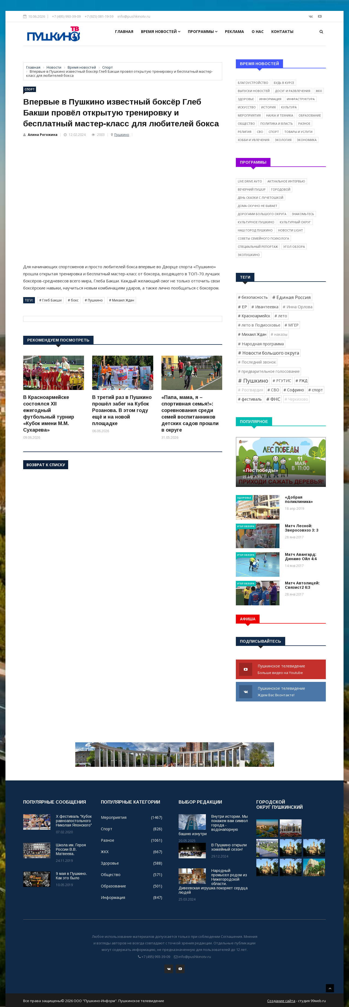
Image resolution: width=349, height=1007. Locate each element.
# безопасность (253, 297)
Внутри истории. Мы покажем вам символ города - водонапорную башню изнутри (213, 825)
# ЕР (242, 306)
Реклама (234, 31)
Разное (304, 123)
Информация (270, 99)
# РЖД (301, 380)
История (268, 107)
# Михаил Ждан (121, 300)
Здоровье (246, 99)
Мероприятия (249, 115)
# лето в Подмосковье (259, 325)
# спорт (315, 389)
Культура (289, 107)
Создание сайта (281, 999)
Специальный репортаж (258, 247)
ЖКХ (319, 91)
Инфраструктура (301, 99)
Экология (283, 140)
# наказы (279, 334)
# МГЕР (292, 325)
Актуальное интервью (286, 181)
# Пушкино (94, 300)
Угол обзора (294, 247)
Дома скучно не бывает (257, 206)
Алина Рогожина (43, 134)
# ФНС (273, 399)
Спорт (30, 89)
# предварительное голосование (269, 371)
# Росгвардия (250, 389)
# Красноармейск (254, 315)
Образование (310, 115)
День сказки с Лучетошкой (260, 198)
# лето (281, 315)
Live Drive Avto (250, 181)
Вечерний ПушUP (252, 189)
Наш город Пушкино (255, 230)
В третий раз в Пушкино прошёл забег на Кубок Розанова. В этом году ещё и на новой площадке (122, 410)
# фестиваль (250, 399)
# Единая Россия (291, 297)
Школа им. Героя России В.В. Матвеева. (71, 849)
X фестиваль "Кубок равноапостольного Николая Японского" (74, 820)
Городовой (280, 189)
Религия (244, 132)
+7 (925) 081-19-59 (99, 16)
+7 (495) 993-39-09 (66, 16)
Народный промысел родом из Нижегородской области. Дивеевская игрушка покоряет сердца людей (213, 881)
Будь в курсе (284, 83)
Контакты (282, 31)
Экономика (307, 140)
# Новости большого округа (268, 353)
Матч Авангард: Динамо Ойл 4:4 (301, 556)
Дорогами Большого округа (262, 214)
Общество (246, 123)
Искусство (247, 107)
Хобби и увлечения (253, 140)
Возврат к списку (45, 464)
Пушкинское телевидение (281, 669)
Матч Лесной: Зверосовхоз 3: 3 (301, 528)
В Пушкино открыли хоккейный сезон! (229, 847)
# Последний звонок (257, 362)
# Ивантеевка (264, 306)
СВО (260, 132)
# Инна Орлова (297, 306)
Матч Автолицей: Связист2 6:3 (302, 585)
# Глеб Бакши (50, 300)
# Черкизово (296, 399)
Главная (124, 31)
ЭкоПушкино (249, 255)
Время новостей (160, 31)
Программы (202, 31)
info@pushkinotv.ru (134, 16)
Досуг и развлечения (292, 91)
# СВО (273, 389)
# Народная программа (261, 343)
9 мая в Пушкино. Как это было (71, 875)
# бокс (73, 300)
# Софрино (294, 389)
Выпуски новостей (254, 91)
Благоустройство (253, 83)
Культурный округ (295, 222)
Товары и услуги (298, 132)
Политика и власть (276, 123)
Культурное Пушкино (256, 222)
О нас (258, 31)
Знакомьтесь (303, 214)
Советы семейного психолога (263, 238)
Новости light (290, 230)
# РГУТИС (282, 380)
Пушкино (121, 134)
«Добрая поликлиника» (299, 499)
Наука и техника (279, 115)
